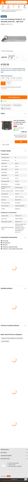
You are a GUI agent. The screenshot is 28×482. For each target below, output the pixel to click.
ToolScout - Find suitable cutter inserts (12, 248)
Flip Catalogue (6, 108)
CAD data (4, 245)
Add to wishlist (6, 105)
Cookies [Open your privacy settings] (23, 480)
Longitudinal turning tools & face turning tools (10, 10)
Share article (17, 105)
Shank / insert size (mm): (7, 75)
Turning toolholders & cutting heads (8, 11)
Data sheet (4, 240)
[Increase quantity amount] (25, 92)
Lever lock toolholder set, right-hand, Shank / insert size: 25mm (19, 122)
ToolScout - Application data (9, 247)
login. (2, 72)
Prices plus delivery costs (19, 68)
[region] (14, 57)
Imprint (4, 480)
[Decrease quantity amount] (2, 92)
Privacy (20, 480)
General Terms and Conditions (12, 480)
